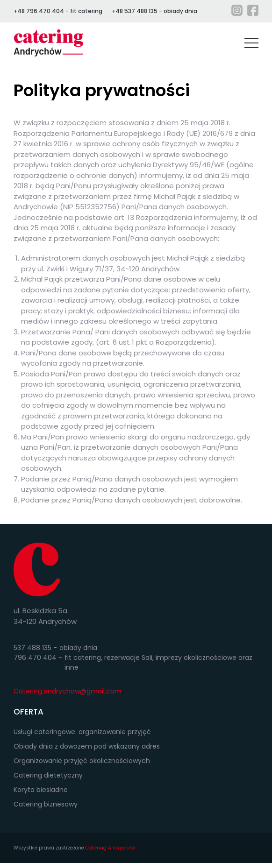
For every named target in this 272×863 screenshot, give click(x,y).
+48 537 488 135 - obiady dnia (154, 11)
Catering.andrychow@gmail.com (68, 691)
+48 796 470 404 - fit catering (58, 11)
